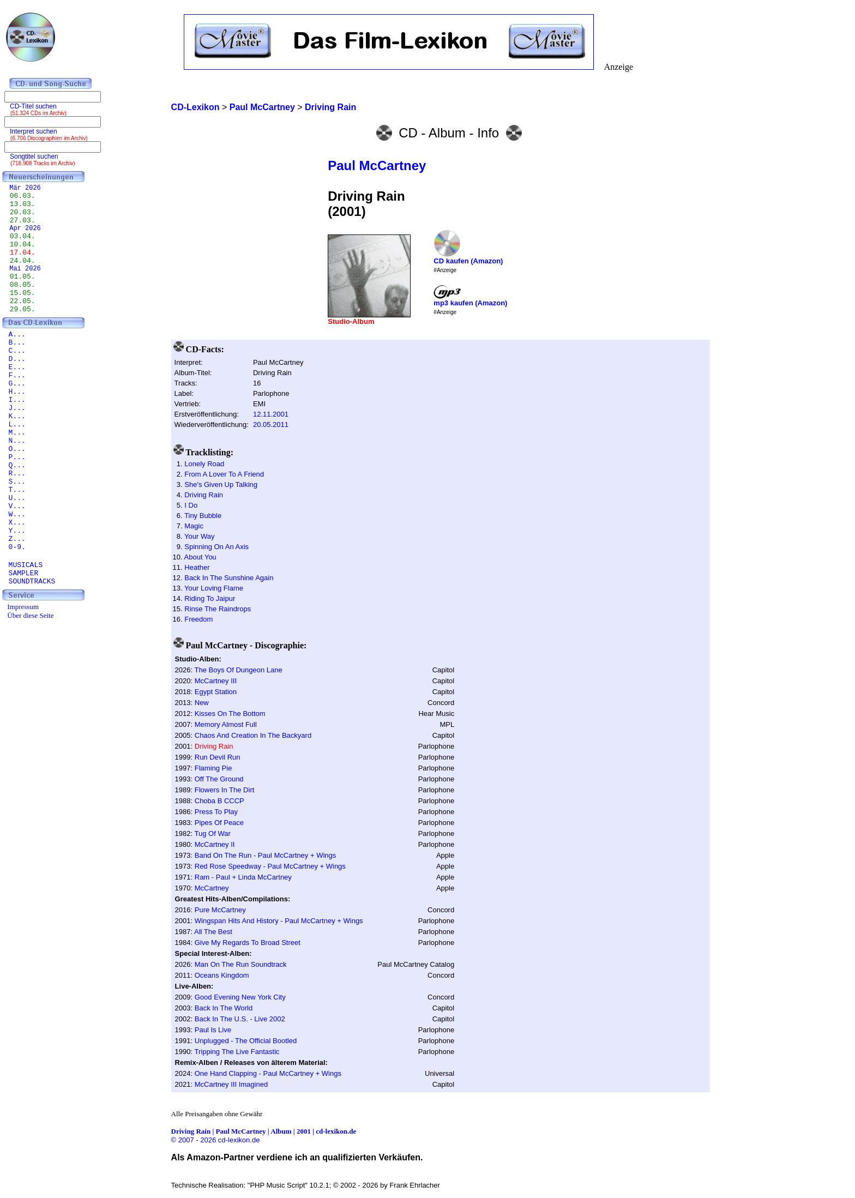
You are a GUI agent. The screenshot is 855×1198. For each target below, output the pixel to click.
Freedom (198, 619)
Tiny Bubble (202, 515)
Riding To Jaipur (209, 598)
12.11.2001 (270, 414)
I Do (190, 505)
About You (200, 557)
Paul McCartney (377, 165)
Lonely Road (204, 464)
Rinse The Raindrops (217, 609)
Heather (196, 567)
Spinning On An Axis (216, 547)
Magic (193, 526)
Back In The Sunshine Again (228, 578)
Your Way (199, 536)
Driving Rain (203, 495)
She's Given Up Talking (220, 484)
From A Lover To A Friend (224, 474)
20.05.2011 (270, 424)
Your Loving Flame (213, 588)
